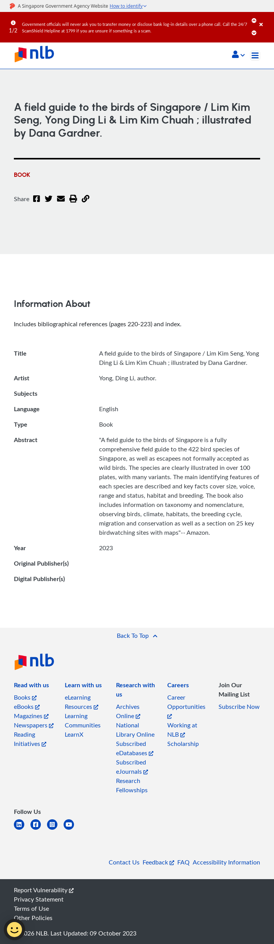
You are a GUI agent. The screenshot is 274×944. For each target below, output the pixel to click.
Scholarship (183, 743)
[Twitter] (48, 203)
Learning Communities (83, 720)
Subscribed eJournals (132, 767)
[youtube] (72, 829)
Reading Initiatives (30, 739)
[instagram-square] (55, 829)
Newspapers (34, 725)
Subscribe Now (239, 706)
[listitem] (31, 686)
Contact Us (124, 862)
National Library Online (135, 730)
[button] (238, 55)
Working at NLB (182, 730)
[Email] (61, 203)
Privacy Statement (39, 899)
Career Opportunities (186, 706)
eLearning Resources (81, 702)
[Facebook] (36, 203)
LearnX (74, 734)
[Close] (265, 19)
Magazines (31, 716)
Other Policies (33, 917)
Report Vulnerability (44, 890)
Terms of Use (31, 908)
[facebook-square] (38, 829)
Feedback (158, 862)
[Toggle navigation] (255, 56)
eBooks (27, 706)
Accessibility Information (226, 862)
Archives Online (128, 711)
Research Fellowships (132, 785)
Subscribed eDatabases (134, 748)
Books (25, 697)
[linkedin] (22, 829)
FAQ (183, 862)
